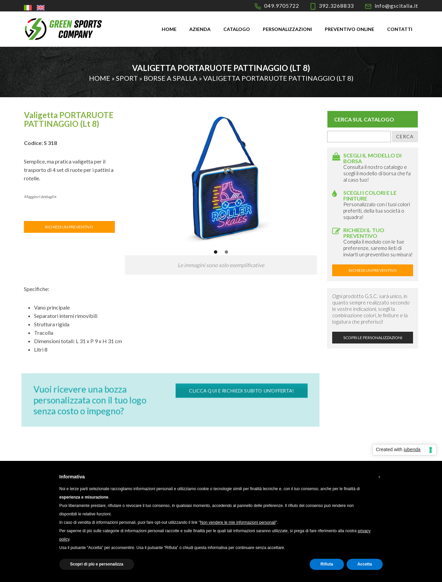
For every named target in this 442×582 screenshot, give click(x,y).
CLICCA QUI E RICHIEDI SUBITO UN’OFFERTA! (239, 391)
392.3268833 (336, 5)
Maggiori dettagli (40, 196)
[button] (379, 477)
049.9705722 (281, 5)
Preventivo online (349, 29)
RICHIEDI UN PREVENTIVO (69, 226)
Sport (127, 78)
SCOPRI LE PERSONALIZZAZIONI (372, 337)
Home (169, 29)
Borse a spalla (170, 78)
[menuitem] (28, 7)
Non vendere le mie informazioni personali (238, 522)
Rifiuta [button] (326, 564)
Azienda (200, 29)
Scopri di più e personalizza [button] (96, 564)
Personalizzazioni (287, 29)
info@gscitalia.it (396, 5)
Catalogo (236, 29)
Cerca (405, 136)
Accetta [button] (364, 564)
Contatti (399, 29)
